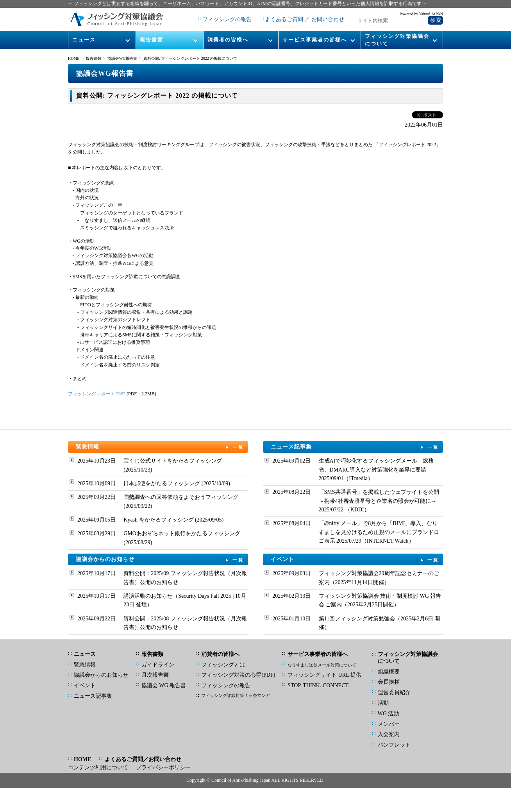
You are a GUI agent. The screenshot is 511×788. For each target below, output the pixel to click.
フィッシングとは (223, 665)
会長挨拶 (389, 682)
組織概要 (389, 672)
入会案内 (389, 734)
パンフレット (394, 745)
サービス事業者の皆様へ (314, 40)
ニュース (84, 40)
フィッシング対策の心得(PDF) (238, 675)
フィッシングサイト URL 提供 (324, 675)
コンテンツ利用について (98, 767)
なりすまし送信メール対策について (322, 665)
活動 (383, 703)
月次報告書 (155, 675)
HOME (73, 58)
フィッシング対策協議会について (397, 39)
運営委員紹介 (394, 692)
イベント (355, 559)
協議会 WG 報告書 (163, 685)
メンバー (389, 724)
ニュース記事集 (355, 447)
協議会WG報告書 (122, 58)
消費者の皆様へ (227, 40)
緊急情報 (160, 447)
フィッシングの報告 (227, 19)
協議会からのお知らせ (160, 559)
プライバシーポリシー (163, 767)
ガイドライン (157, 665)
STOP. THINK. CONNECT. (318, 685)
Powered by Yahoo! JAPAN (421, 14)
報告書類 (151, 40)
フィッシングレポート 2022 (96, 394)
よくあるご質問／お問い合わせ (143, 759)
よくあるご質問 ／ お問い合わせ (304, 19)
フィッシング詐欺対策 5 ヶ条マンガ (235, 695)
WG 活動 (388, 714)
